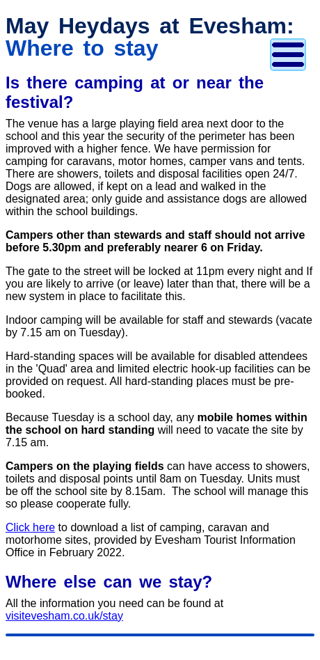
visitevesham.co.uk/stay (64, 616)
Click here (30, 527)
